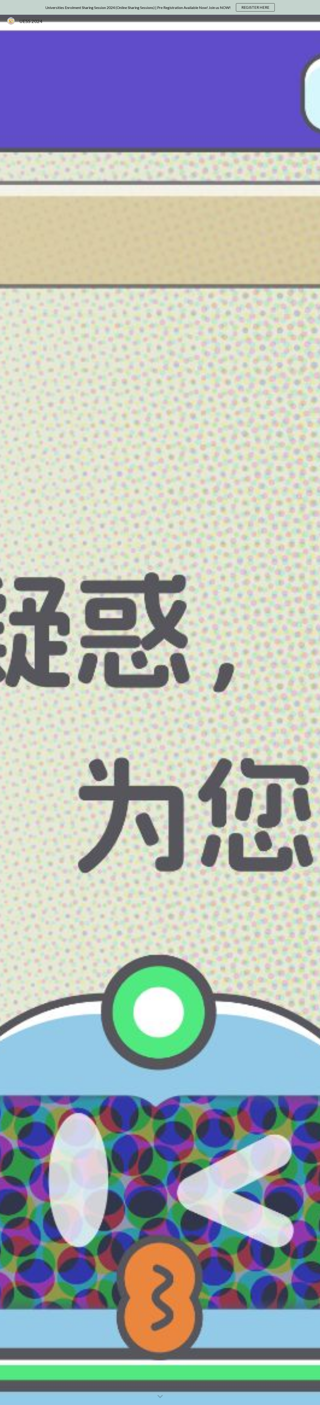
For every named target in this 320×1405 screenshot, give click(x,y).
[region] (160, 7)
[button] (160, 1396)
